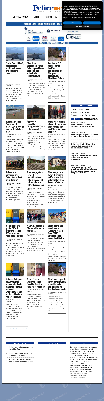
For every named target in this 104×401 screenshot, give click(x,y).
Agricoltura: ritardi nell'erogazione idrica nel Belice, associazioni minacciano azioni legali (83, 146)
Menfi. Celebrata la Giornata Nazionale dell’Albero (35, 241)
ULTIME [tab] (75, 119)
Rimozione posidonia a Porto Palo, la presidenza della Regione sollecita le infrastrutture (35, 69)
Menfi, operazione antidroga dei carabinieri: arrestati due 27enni (82, 125)
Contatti (81, 17)
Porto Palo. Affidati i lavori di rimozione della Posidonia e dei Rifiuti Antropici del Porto (57, 126)
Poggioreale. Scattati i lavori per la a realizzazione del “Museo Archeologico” (84, 157)
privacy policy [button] (74, 376)
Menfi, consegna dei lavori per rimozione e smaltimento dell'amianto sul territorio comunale (57, 301)
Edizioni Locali (51, 17)
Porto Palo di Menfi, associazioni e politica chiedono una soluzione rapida (15, 68)
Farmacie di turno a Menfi (80, 110)
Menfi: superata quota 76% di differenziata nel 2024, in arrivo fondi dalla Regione (14, 243)
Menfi (36, 17)
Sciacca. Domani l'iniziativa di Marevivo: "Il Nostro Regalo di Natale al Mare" (15, 126)
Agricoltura (83, 142)
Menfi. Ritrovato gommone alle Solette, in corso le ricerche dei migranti (84, 135)
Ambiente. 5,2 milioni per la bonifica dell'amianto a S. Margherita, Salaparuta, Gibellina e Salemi (56, 70)
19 (23, 346)
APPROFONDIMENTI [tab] (94, 119)
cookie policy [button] (69, 380)
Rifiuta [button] (72, 392)
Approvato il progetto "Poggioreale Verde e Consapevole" (36, 125)
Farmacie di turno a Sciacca (80, 112)
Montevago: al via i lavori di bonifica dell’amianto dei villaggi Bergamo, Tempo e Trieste (57, 185)
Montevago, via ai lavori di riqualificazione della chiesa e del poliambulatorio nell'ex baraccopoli (35, 186)
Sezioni (67, 17)
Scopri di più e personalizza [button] (82, 396)
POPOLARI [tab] (84, 119)
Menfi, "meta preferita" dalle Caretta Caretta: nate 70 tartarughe (36, 300)
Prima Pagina (20, 17)
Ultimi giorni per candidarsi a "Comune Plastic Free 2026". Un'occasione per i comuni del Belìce (56, 244)
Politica (82, 165)
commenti (8, 85)
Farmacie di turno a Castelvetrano (83, 115)
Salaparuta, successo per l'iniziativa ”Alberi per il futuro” (14, 183)
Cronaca (82, 122)
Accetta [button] (92, 392)
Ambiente (17, 84)
